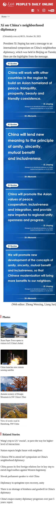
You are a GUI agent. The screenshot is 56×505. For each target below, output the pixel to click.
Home (4, 17)
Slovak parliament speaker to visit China (20, 476)
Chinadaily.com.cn (11, 36)
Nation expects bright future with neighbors (21, 450)
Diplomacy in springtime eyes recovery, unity (22, 483)
